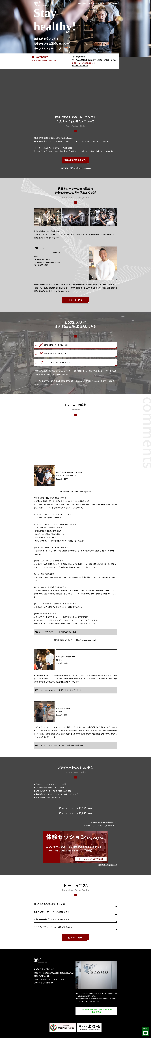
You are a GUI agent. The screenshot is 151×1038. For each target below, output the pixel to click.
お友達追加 (96, 1011)
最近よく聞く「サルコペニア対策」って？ (51, 911)
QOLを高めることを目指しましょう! (49, 904)
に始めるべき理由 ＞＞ (80, 66)
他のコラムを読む (75, 937)
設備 (79, 3)
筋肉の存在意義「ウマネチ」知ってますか (51, 919)
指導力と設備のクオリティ (75, 160)
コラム (103, 3)
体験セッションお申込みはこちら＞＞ (83, 63)
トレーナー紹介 (93, 3)
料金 (84, 3)
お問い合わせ (112, 3)
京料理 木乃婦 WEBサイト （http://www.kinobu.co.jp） (75, 640)
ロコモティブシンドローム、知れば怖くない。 (53, 927)
